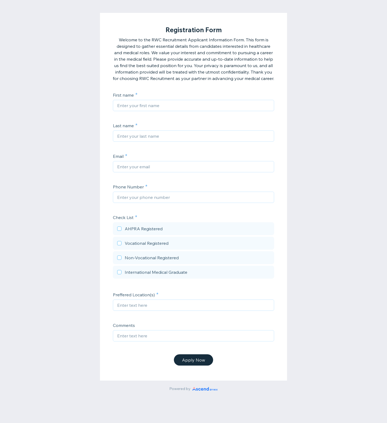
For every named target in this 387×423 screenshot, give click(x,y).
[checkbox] (193, 229)
